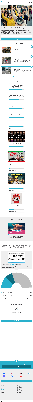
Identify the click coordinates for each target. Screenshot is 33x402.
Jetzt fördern (16, 387)
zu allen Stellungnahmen (15, 303)
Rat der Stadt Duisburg (12, 319)
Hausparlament (10, 289)
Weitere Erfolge (15, 76)
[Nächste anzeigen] (31, 367)
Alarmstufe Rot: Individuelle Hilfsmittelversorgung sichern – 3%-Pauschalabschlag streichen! (17, 261)
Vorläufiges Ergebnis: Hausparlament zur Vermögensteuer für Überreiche (16, 291)
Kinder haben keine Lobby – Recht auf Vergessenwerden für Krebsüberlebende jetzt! (16, 97)
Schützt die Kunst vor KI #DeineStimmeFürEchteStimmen (16, 199)
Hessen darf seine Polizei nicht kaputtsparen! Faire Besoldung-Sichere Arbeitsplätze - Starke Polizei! (16, 220)
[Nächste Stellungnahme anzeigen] (27, 353)
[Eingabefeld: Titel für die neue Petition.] (16, 36)
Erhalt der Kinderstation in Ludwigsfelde (16, 179)
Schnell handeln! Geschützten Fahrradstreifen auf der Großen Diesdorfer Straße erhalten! (22, 70)
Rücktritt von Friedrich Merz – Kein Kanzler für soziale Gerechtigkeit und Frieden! (16, 118)
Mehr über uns (16, 375)
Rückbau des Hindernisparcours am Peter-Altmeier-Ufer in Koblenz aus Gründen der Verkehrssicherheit (22, 60)
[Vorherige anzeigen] (1, 367)
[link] (31, 2)
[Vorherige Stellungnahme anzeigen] (6, 353)
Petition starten (16, 39)
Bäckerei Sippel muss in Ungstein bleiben (16, 159)
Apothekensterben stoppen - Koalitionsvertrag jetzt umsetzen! (16, 139)
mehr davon (16, 275)
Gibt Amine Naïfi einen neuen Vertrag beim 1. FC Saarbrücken (16, 241)
